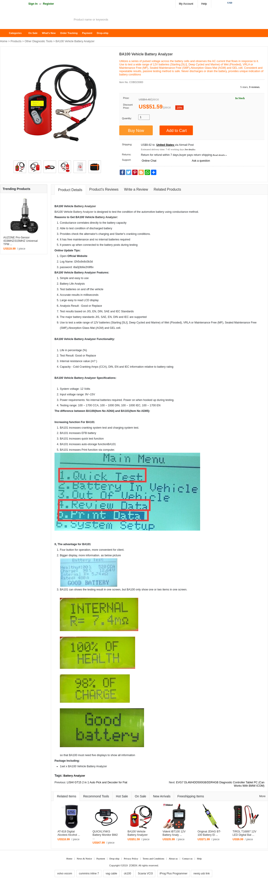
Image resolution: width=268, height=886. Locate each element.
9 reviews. (254, 87)
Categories (15, 33)
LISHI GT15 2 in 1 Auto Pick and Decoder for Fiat (97, 782)
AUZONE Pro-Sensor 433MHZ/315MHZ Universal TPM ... (20, 241)
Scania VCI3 (145, 873)
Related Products (167, 189)
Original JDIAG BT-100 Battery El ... (209, 833)
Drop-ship (102, 33)
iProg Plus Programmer (174, 873)
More (262, 796)
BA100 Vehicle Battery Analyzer (138, 833)
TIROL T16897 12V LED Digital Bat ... (244, 833)
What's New (49, 33)
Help (204, 3)
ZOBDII (133, 865)
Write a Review (136, 189)
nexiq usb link (201, 873)
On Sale (33, 33)
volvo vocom (64, 873)
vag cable (111, 873)
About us (173, 858)
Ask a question (201, 160)
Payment (87, 33)
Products (15, 41)
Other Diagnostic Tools (38, 41)
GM (100, 327)
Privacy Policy (131, 858)
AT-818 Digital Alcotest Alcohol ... (68, 833)
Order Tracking (68, 33)
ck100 (127, 873)
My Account (186, 3)
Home (5, 33)
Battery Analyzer (85, 206)
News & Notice (84, 858)
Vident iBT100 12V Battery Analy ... (174, 833)
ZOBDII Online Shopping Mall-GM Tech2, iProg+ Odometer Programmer (35, 20)
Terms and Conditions (153, 858)
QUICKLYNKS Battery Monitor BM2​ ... (105, 835)
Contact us (187, 858)
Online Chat (149, 160)
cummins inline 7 (89, 873)
